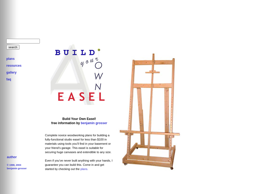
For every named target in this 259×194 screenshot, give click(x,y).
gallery (11, 72)
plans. (84, 169)
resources (13, 65)
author (12, 157)
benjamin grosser (93, 123)
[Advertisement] (116, 20)
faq (8, 79)
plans (10, 59)
